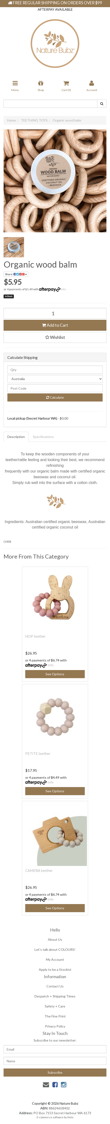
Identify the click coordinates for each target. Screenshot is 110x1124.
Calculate (55, 397)
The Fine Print (55, 1016)
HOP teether (35, 636)
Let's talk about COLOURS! (55, 949)
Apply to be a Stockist (55, 969)
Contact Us (55, 986)
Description (16, 437)
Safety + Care (55, 1006)
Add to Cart (55, 325)
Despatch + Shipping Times (55, 996)
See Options (54, 674)
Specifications (43, 437)
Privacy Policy (55, 1026)
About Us (55, 939)
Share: (16, 274)
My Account (55, 959)
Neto (70, 1117)
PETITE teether (37, 753)
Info (63, 289)
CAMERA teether (39, 870)
